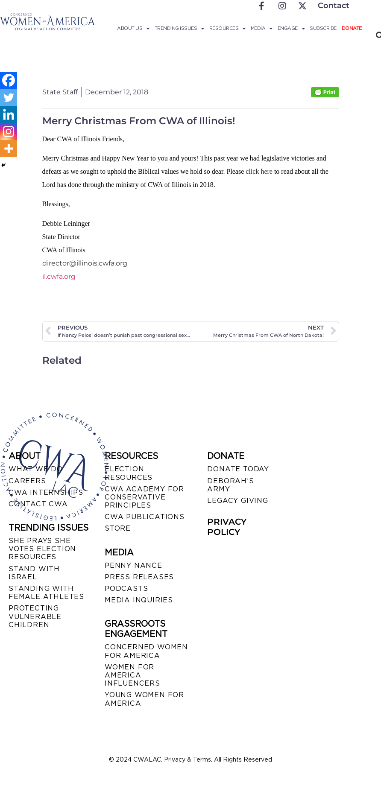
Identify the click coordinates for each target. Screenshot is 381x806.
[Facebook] (8, 80)
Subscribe (323, 28)
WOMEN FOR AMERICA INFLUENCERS (132, 675)
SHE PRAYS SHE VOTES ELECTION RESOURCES (42, 549)
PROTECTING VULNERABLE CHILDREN (35, 616)
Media (262, 28)
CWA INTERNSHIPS (46, 492)
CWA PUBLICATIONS (145, 517)
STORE (118, 528)
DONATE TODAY (238, 469)
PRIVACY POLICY (226, 527)
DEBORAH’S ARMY (230, 485)
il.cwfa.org (59, 276)
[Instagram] (8, 131)
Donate (352, 28)
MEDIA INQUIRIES (139, 600)
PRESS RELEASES (139, 577)
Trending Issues (179, 28)
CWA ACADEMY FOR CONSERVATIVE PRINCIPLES (144, 497)
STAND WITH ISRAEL (34, 573)
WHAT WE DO (36, 469)
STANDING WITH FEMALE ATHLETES (46, 592)
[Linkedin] (8, 114)
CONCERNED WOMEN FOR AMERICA (146, 651)
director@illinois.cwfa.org (84, 263)
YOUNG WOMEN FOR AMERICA (144, 699)
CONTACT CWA (38, 504)
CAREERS (27, 481)
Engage (291, 28)
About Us (133, 28)
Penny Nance (133, 565)
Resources (227, 28)
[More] (8, 148)
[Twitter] (8, 97)
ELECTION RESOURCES (128, 473)
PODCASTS (126, 588)
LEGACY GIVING (237, 500)
